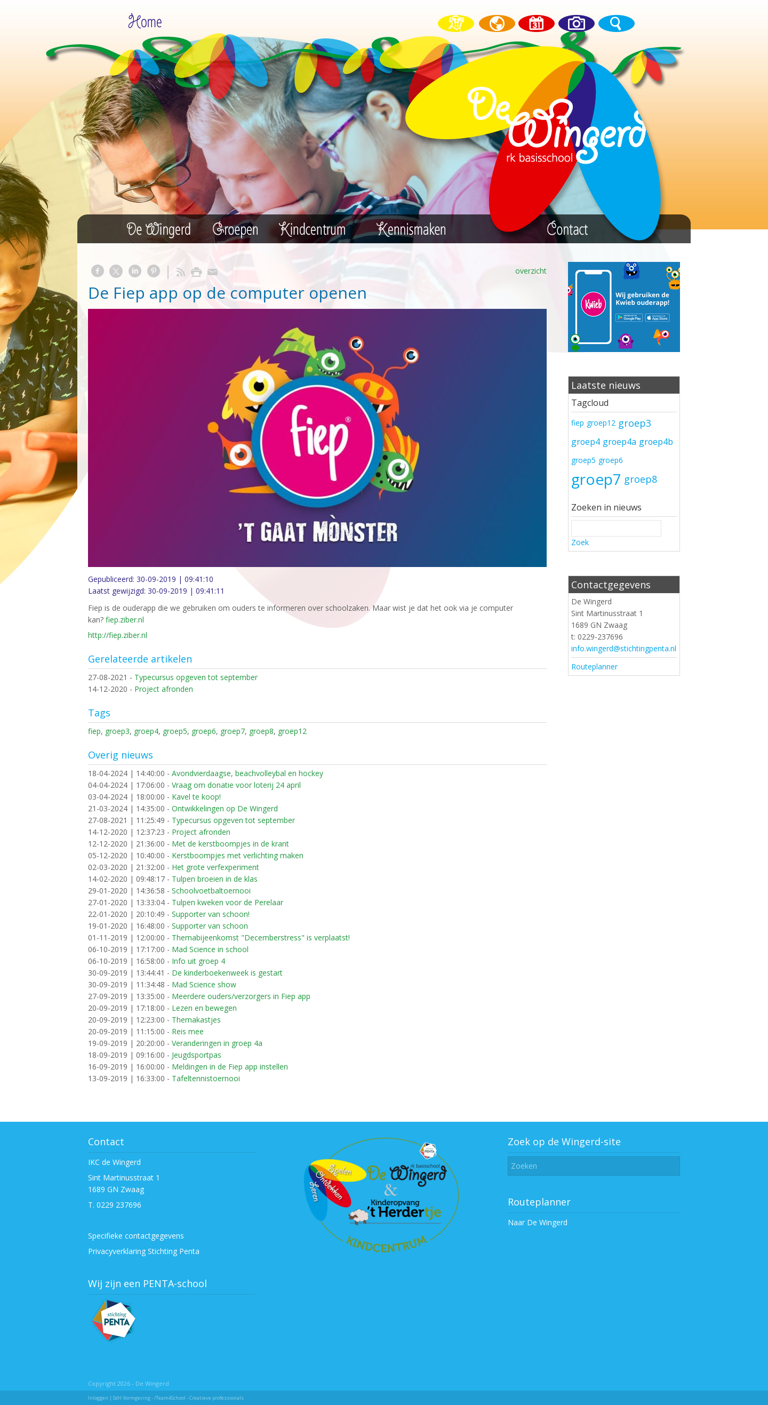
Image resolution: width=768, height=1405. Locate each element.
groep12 (292, 731)
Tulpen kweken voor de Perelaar (227, 902)
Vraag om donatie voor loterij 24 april (236, 785)
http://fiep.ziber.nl (117, 635)
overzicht (531, 271)
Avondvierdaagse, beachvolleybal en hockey (247, 773)
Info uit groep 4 (198, 961)
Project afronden (163, 689)
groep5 (175, 731)
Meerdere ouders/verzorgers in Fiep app (241, 996)
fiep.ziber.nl (125, 619)
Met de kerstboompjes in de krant (230, 844)
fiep (94, 731)
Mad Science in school (210, 949)
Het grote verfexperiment (215, 867)
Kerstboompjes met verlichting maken (237, 855)
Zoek (580, 542)
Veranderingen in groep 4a (217, 1043)
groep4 (146, 731)
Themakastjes (196, 1020)
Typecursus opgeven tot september (196, 677)
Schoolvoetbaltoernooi (211, 890)
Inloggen (98, 1397)
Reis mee (188, 1031)
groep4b (656, 442)
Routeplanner (594, 666)
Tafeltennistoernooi (206, 1078)
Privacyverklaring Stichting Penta (143, 1251)
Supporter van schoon (210, 926)
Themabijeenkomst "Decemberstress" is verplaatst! (261, 937)
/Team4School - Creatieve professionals (199, 1397)
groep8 (261, 731)
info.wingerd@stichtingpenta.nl (623, 648)
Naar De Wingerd (537, 1222)
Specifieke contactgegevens (136, 1236)
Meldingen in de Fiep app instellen (230, 1066)
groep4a (619, 442)
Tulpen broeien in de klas (215, 879)
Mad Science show (204, 984)
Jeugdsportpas (196, 1055)
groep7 (232, 731)
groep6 (203, 731)
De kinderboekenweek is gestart (227, 973)
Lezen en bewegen (204, 1008)
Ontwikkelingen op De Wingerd (225, 808)
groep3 (117, 731)
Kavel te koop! (196, 797)
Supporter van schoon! (211, 914)
